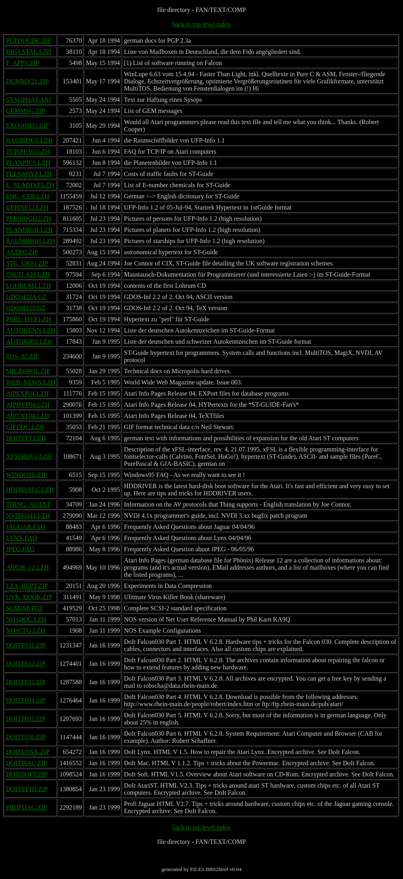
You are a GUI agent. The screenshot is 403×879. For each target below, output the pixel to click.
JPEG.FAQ (20, 549)
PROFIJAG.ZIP (26, 807)
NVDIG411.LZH (28, 515)
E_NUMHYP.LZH (30, 185)
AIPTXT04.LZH (27, 415)
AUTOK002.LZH (29, 341)
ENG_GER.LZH (27, 196)
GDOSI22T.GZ (26, 308)
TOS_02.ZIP (22, 356)
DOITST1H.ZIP (27, 789)
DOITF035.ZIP (26, 718)
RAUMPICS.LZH (29, 140)
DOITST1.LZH (26, 438)
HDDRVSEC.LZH (30, 489)
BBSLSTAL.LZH (29, 51)
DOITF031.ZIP (26, 645)
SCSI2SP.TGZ (24, 608)
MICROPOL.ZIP (28, 371)
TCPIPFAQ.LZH (28, 151)
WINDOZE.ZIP (26, 474)
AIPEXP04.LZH (27, 393)
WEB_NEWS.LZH (31, 382)
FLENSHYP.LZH (29, 173)
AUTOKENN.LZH (31, 330)
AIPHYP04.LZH (28, 404)
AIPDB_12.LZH (27, 567)
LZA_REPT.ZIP (27, 585)
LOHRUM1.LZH (28, 285)
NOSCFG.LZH (25, 630)
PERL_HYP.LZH (28, 319)
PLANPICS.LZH (28, 162)
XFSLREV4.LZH (29, 456)
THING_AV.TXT (28, 504)
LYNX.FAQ (21, 538)
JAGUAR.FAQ (25, 526)
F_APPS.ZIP (22, 62)
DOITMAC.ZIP (26, 763)
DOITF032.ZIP (26, 663)
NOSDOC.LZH (26, 619)
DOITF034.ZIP (26, 700)
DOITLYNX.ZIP (28, 751)
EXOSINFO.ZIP (27, 125)
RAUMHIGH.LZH (30, 241)
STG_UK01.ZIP (27, 263)
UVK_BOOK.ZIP (29, 597)
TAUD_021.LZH (28, 274)
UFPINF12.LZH (27, 207)
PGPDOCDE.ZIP (28, 40)
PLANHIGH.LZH (29, 229)
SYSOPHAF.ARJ (28, 99)
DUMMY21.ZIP (27, 81)
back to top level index (202, 24)
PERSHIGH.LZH (28, 218)
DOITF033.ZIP (26, 682)
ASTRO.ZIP (22, 252)
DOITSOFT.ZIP (27, 774)
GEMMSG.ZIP (25, 110)
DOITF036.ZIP (26, 737)
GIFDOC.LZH (25, 427)
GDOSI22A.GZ (26, 296)
